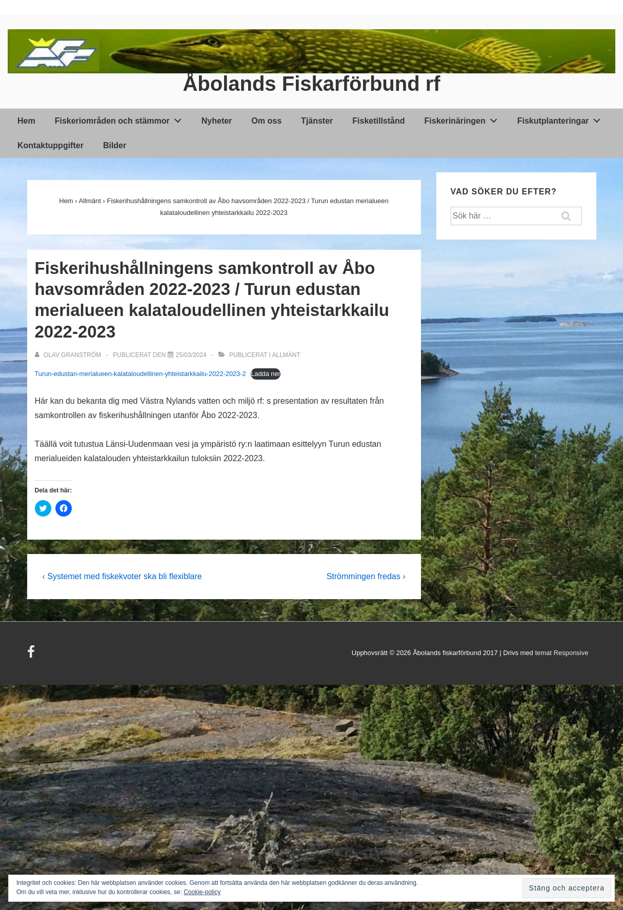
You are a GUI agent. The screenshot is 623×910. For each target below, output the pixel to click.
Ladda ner (265, 374)
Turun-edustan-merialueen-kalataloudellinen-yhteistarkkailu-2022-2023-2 (140, 374)
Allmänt (286, 355)
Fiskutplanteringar (561, 119)
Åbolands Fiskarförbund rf (311, 83)
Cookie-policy (202, 892)
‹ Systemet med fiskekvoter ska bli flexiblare (122, 576)
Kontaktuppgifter (50, 145)
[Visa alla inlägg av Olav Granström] (69, 355)
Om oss (266, 120)
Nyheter (217, 120)
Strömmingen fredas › (366, 576)
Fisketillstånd (378, 120)
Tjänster (317, 120)
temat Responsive (561, 653)
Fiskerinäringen (464, 119)
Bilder (114, 145)
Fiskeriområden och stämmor (121, 119)
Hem (26, 120)
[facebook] (32, 655)
